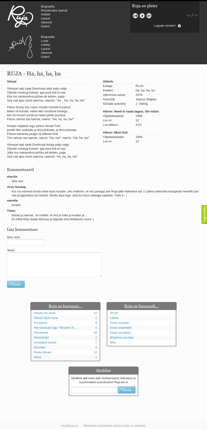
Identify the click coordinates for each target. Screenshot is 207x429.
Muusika (39, 347)
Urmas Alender (20, 47)
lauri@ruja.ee (69, 425)
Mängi (142, 16)
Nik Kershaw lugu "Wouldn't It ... (55, 327)
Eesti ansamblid (121, 327)
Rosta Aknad (42, 352)
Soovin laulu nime (46, 318)
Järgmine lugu (149, 16)
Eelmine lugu (135, 16)
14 (95, 352)
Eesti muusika (119, 322)
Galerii (45, 26)
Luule (44, 41)
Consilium (40, 322)
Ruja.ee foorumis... (65, 306)
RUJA (20, 16)
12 (95, 313)
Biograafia (48, 6)
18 (95, 332)
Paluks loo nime (44, 313)
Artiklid (45, 14)
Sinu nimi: (13, 237)
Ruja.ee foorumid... (141, 306)
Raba (37, 357)
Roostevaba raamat (54, 10)
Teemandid (41, 337)
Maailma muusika (122, 337)
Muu (113, 342)
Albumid (46, 22)
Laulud (45, 18)
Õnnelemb (41, 332)
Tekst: (11, 250)
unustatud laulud (45, 342)
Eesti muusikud (120, 332)
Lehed (114, 318)
